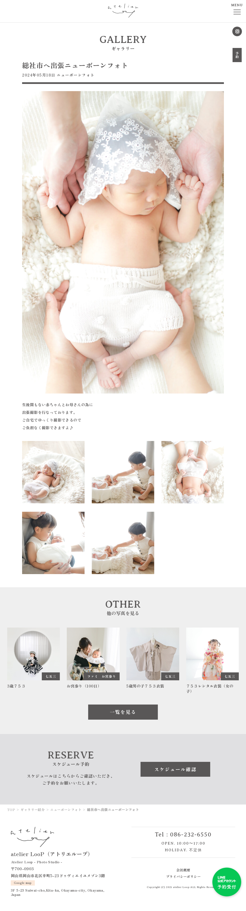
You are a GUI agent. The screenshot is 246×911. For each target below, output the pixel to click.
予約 (237, 55)
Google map (23, 883)
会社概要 (183, 869)
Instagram (237, 31)
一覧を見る (123, 712)
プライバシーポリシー (183, 876)
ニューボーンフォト (76, 75)
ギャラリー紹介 (32, 809)
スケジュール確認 (175, 769)
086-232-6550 (191, 834)
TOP (11, 809)
